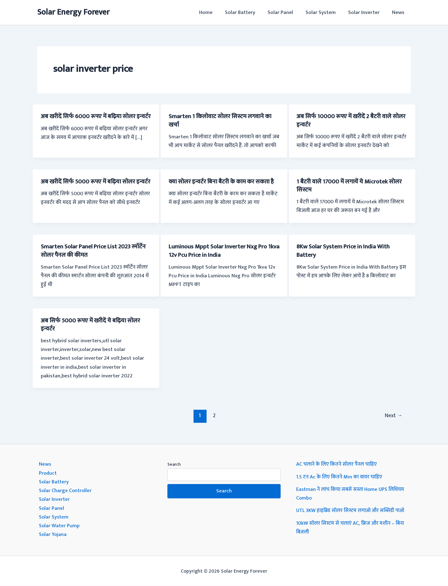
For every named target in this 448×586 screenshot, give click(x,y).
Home (216, 12)
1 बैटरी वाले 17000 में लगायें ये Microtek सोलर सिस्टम (351, 185)
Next (393, 415)
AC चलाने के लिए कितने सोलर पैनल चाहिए (337, 463)
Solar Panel (287, 12)
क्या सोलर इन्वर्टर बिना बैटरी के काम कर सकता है (222, 185)
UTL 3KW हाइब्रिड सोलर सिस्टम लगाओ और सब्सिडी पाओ (352, 509)
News (399, 12)
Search (174, 464)
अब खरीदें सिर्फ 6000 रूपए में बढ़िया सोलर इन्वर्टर (90, 120)
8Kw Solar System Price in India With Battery (346, 250)
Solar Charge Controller (66, 490)
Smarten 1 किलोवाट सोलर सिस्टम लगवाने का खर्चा (222, 120)
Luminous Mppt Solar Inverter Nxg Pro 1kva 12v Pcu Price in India (221, 250)
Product (48, 472)
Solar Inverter (366, 12)
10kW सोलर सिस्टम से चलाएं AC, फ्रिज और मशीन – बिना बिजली (351, 526)
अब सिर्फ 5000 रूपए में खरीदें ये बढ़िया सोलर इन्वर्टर (93, 324)
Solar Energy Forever (73, 12)
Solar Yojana (53, 533)
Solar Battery (248, 12)
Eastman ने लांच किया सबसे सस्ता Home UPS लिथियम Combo (351, 493)
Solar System (325, 12)
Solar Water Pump (59, 524)
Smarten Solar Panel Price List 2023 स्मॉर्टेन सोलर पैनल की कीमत (88, 250)
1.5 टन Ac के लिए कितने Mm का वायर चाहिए (340, 476)
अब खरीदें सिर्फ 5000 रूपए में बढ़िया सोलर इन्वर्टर (90, 185)
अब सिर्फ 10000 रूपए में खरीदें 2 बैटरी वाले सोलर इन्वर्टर (346, 120)
